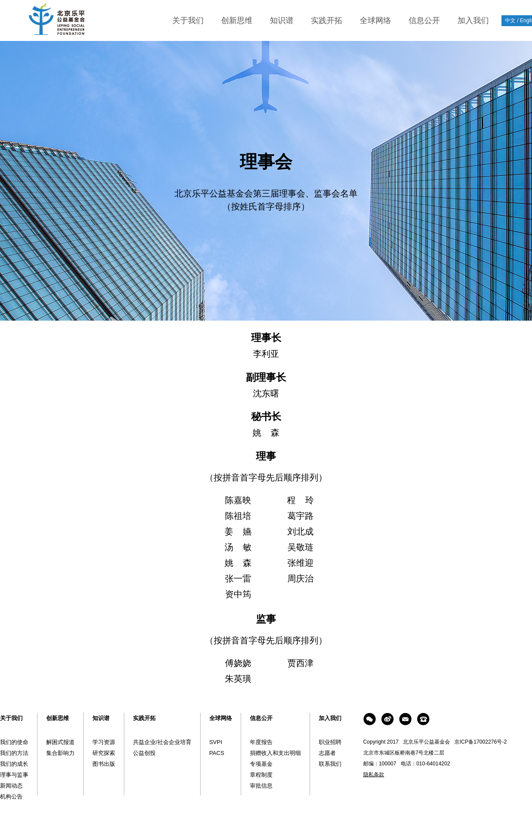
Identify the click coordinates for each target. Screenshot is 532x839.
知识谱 (281, 20)
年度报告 (261, 742)
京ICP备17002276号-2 (480, 742)
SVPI (215, 742)
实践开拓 (326, 20)
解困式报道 (60, 742)
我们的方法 (14, 753)
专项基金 (261, 764)
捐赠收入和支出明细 (275, 753)
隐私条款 (373, 774)
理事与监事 (14, 774)
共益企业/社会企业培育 (162, 742)
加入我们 (473, 20)
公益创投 (144, 753)
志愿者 (327, 753)
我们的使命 (14, 742)
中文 (510, 20)
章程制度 (261, 774)
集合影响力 (60, 753)
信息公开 (424, 20)
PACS (216, 753)
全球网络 (375, 20)
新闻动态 (11, 785)
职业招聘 (330, 742)
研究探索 (103, 753)
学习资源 (103, 742)
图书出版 (103, 764)
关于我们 (188, 20)
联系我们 (330, 764)
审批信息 (261, 785)
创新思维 (236, 20)
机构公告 (11, 796)
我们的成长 (14, 764)
